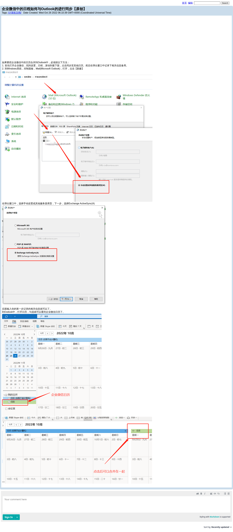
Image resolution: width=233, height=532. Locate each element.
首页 (184, 3)
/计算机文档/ (14, 12)
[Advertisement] (116, 38)
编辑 (190, 3)
